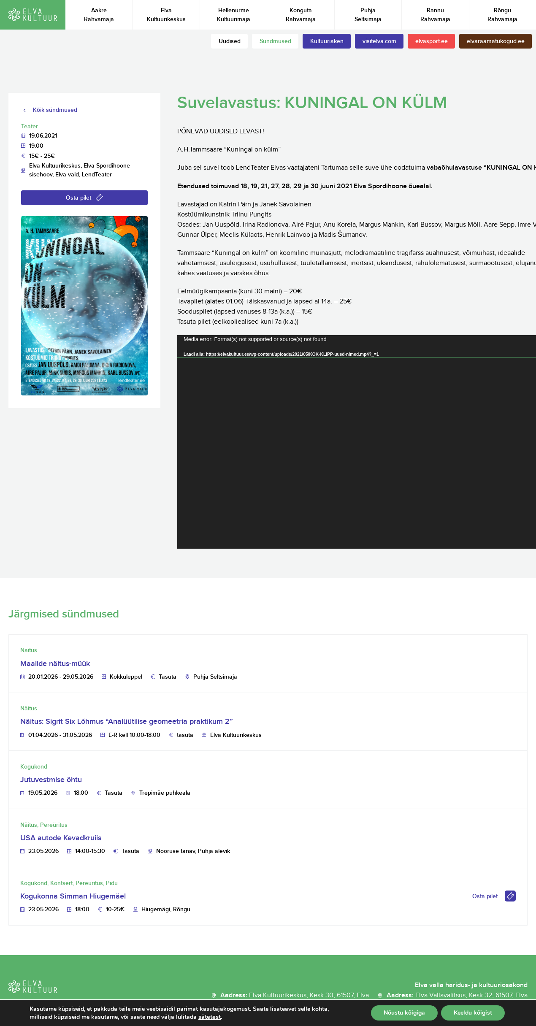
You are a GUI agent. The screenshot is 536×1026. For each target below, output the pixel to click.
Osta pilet (78, 197)
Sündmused (275, 41)
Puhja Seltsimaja (368, 15)
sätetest (215, 1016)
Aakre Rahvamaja (99, 15)
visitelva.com (379, 41)
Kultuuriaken (327, 41)
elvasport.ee (431, 41)
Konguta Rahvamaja (301, 15)
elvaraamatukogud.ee (496, 41)
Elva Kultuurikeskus (166, 15)
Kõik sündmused (55, 110)
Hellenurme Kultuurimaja (233, 15)
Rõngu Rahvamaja (502, 15)
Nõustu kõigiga (401, 1013)
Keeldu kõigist (472, 1013)
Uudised (230, 41)
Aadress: (294, 996)
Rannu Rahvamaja (435, 15)
